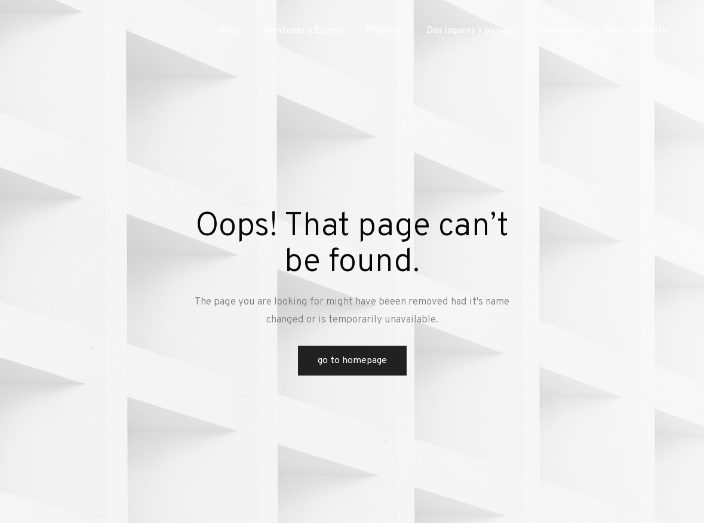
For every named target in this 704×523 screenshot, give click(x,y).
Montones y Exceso (304, 30)
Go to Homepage (352, 361)
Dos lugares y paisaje (470, 30)
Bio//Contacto (636, 30)
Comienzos (559, 30)
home (230, 30)
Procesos (385, 30)
